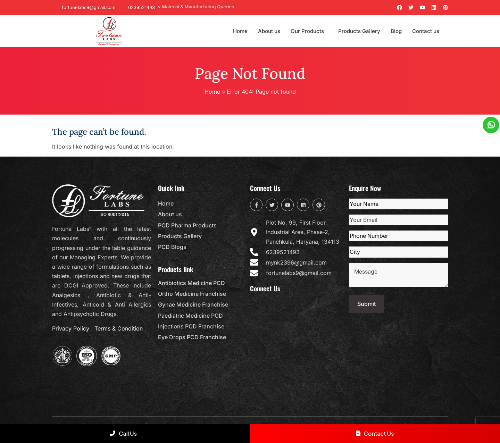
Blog (396, 31)
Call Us (123, 433)
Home (240, 31)
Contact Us (375, 433)
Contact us (425, 31)
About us (269, 31)
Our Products (307, 31)
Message (398, 275)
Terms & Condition (118, 328)
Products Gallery (359, 31)
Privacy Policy (70, 328)
